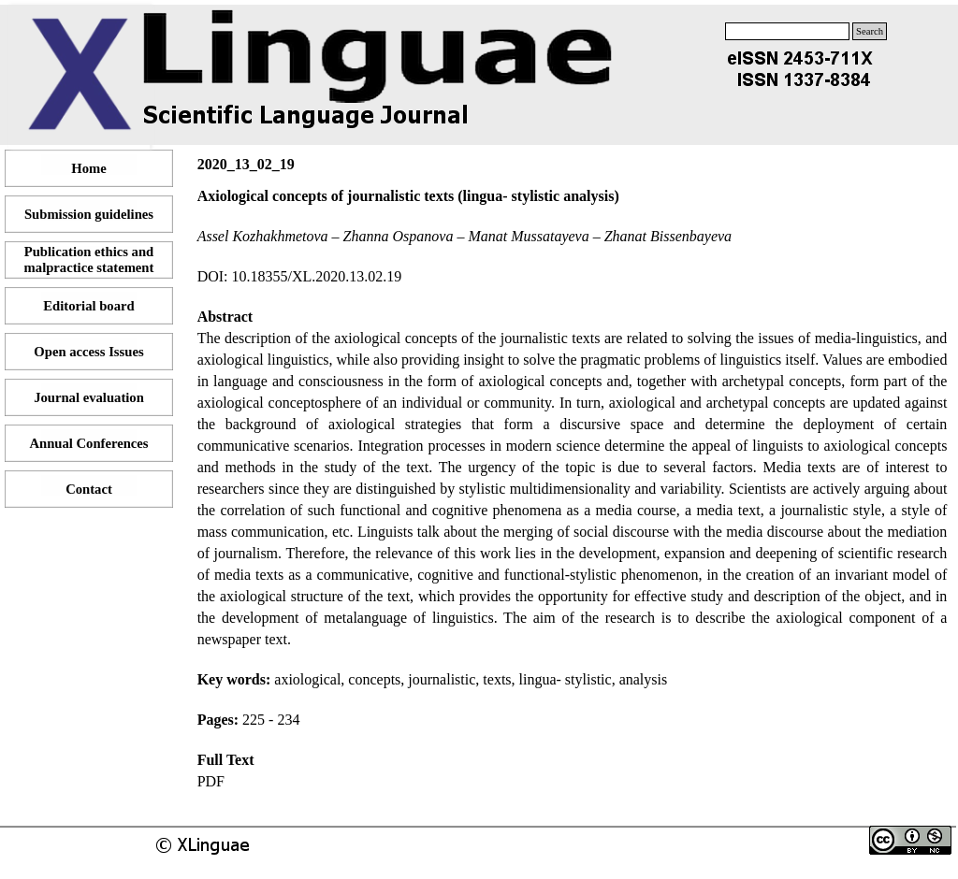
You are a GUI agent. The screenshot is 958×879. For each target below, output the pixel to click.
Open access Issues (88, 351)
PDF (211, 781)
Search (869, 31)
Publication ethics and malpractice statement (89, 259)
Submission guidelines (88, 214)
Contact (88, 489)
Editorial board (88, 305)
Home (88, 168)
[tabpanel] (572, 488)
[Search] (787, 31)
